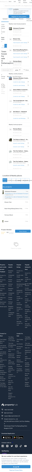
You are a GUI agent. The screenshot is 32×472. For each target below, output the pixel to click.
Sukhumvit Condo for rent (20, 292)
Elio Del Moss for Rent (10, 382)
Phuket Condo (10, 298)
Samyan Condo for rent (20, 309)
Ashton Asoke (19, 356)
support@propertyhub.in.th (12, 415)
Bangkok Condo (10, 289)
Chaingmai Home (11, 275)
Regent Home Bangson (27, 384)
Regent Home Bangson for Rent (11, 395)
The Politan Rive (20, 340)
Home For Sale (28, 273)
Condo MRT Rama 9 (20, 280)
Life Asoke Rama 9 (20, 347)
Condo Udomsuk (19, 303)
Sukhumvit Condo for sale (28, 294)
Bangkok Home (10, 271)
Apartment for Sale (3, 302)
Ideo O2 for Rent (11, 350)
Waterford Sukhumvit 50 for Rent (11, 355)
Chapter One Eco (27, 369)
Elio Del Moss (27, 374)
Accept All (16, 466)
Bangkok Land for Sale (10, 308)
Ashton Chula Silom (20, 360)
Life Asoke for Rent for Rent (3, 347)
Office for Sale (3, 298)
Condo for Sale (3, 276)
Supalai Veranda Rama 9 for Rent (11, 369)
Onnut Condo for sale (28, 300)
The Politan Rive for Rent (3, 341)
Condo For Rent (20, 271)
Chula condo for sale (28, 279)
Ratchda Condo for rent (20, 323)
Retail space (3, 306)
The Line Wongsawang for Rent (11, 345)
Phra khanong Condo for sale (28, 318)
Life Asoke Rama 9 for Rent (3, 353)
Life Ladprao (19, 351)
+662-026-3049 (8, 409)
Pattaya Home (10, 284)
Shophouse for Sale (3, 293)
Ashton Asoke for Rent (3, 366)
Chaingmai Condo (11, 293)
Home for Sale (3, 280)
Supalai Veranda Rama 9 (27, 364)
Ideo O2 (27, 347)
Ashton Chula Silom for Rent (3, 372)
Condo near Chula (20, 275)
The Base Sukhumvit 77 (19, 370)
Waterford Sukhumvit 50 (28, 352)
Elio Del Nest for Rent (10, 388)
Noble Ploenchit (19, 365)
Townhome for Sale (3, 285)
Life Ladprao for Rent (3, 359)
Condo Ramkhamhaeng (28, 288)
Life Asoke (20, 343)
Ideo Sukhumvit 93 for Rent (11, 362)
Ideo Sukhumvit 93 (28, 358)
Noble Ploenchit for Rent (2, 378)
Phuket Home (10, 280)
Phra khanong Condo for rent (20, 316)
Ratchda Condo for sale (28, 325)
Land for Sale (2, 289)
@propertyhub (8, 412)
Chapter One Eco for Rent (11, 376)
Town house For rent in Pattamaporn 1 (3, 45)
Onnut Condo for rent (20, 298)
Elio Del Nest (27, 378)
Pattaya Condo (10, 302)
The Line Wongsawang (28, 344)
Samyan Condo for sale (28, 311)
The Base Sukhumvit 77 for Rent (3, 384)
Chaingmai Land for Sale (11, 314)
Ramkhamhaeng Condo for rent (20, 285)
